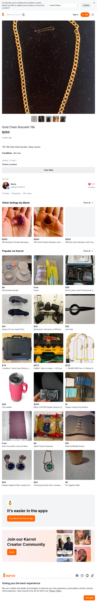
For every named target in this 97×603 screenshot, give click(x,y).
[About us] (92, 14)
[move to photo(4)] (56, 119)
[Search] (23, 14)
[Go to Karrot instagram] (82, 575)
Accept (89, 598)
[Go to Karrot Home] (9, 575)
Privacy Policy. (55, 591)
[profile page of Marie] (5, 185)
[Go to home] (3, 15)
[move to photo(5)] (63, 119)
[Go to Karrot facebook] (77, 575)
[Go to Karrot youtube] (87, 575)
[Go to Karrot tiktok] (92, 575)
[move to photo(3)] (48, 119)
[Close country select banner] (94, 3)
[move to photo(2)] (41, 119)
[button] (88, 202)
